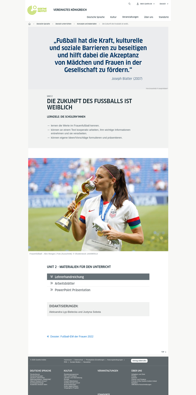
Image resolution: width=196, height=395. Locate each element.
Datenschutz (78, 360)
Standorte (164, 17)
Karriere (134, 378)
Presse (133, 376)
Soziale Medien (75, 362)
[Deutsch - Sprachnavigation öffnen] (164, 4)
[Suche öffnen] (129, 4)
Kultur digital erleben (71, 386)
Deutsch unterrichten (37, 378)
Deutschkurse (35, 374)
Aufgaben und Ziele (138, 374)
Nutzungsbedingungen (115, 360)
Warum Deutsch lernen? (38, 381)
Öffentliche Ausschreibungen (141, 384)
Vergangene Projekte (71, 388)
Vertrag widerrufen (139, 361)
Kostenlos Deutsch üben (38, 384)
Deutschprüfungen (36, 376)
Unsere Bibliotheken (71, 381)
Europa (66, 379)
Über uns (148, 17)
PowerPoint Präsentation (72, 290)
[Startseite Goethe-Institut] (37, 10)
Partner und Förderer (138, 379)
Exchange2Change (37, 383)
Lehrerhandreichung (69, 277)
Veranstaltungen (108, 370)
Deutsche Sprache (96, 17)
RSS (65, 362)
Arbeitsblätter (65, 283)
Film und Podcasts (70, 376)
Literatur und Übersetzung (73, 378)
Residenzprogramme (71, 374)
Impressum (68, 360)
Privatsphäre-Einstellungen (95, 360)
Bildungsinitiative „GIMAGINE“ (40, 379)
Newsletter (87, 362)
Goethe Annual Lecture (72, 383)
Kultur (113, 17)
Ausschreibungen (70, 384)
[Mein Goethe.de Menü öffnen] (145, 4)
